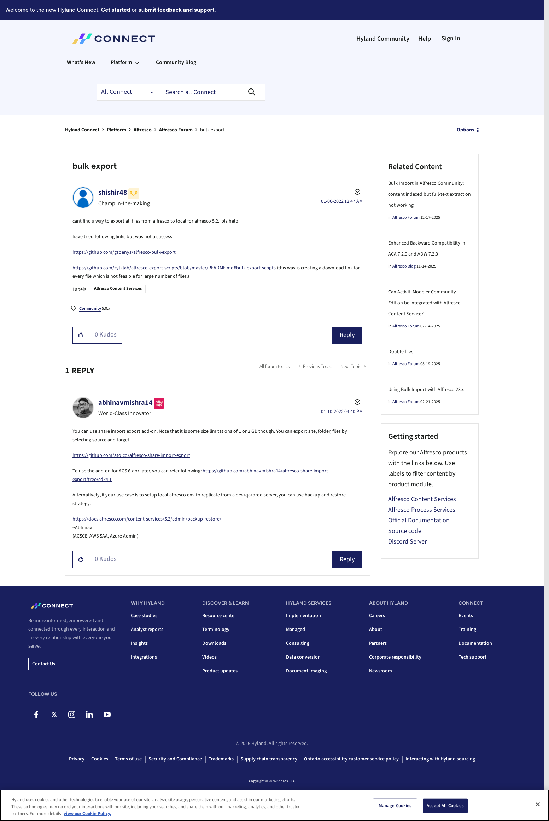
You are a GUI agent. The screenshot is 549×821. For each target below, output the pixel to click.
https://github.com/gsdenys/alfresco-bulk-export (124, 252)
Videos (209, 657)
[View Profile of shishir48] (112, 192)
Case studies (144, 615)
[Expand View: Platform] (137, 62)
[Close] (537, 805)
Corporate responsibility (395, 657)
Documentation (475, 643)
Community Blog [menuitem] (176, 62)
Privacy (76, 759)
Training (467, 629)
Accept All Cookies (445, 806)
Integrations (144, 657)
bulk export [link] (212, 129)
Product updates (220, 670)
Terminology (215, 629)
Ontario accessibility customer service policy (351, 759)
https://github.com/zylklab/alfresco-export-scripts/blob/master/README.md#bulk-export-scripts (174, 267)
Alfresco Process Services (421, 509)
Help (424, 38)
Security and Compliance (175, 759)
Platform (116, 129)
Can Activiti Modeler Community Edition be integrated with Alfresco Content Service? (424, 302)
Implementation (303, 615)
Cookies (99, 759)
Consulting (297, 643)
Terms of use (128, 759)
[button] (81, 335)
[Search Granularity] (127, 92)
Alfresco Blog (404, 266)
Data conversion (303, 657)
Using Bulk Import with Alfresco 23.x (426, 389)
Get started (115, 9)
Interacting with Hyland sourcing (440, 759)
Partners (378, 643)
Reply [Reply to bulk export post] (347, 335)
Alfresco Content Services (118, 289)
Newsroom (380, 670)
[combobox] (211, 92)
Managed (295, 629)
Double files (400, 351)
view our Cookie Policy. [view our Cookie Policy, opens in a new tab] (87, 814)
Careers (377, 615)
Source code (404, 531)
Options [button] (465, 129)
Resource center (219, 615)
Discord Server (407, 541)
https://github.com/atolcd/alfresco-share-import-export (131, 455)
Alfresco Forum (176, 129)
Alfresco (143, 129)
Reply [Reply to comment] (347, 559)
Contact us (43, 663)
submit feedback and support (176, 9)
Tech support (472, 657)
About (375, 629)
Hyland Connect (82, 129)
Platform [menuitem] (121, 62)
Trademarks (221, 759)
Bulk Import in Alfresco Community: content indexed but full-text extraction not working (429, 194)
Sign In (451, 38)
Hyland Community (382, 38)
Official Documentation (419, 520)
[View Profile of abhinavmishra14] (125, 403)
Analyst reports (147, 629)
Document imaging (306, 670)
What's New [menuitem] (81, 62)
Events (466, 615)
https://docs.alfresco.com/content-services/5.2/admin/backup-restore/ (146, 519)
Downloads (214, 643)
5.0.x (94, 308)
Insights (139, 643)
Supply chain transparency (268, 759)
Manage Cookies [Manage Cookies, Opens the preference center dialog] (395, 806)
